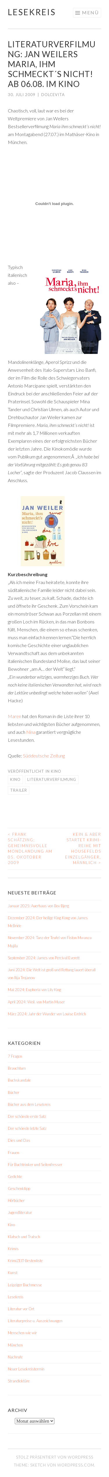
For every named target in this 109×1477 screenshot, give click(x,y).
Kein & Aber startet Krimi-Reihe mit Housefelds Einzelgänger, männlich (83, 848)
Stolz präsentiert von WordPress (54, 1457)
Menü (90, 12)
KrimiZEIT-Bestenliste (25, 1260)
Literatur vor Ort (21, 1308)
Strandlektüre (19, 1381)
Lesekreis (32, 12)
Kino (56, 771)
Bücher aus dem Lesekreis (29, 1104)
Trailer (18, 790)
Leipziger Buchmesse (25, 1285)
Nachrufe (15, 1357)
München (15, 1345)
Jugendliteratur (20, 1212)
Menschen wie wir (22, 1332)
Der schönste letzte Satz (27, 1128)
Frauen (13, 1152)
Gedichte (15, 1176)
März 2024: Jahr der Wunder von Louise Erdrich (47, 1014)
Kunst (12, 1272)
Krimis (13, 1248)
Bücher (13, 1092)
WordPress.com (75, 1465)
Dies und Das (19, 1140)
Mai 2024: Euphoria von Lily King (34, 989)
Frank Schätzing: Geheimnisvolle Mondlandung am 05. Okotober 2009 (30, 848)
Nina (30, 732)
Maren (14, 716)
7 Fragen (15, 1056)
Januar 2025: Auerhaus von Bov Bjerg (38, 905)
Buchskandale (19, 1080)
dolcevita (53, 94)
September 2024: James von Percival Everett (44, 957)
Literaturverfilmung (51, 779)
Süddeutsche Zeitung (44, 755)
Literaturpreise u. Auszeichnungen (35, 1320)
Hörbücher (16, 1200)
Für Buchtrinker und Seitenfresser (35, 1164)
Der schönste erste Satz (27, 1116)
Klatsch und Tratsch (24, 1236)
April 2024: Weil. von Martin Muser (36, 1002)
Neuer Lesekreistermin (26, 1369)
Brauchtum (17, 1068)
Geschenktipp (19, 1188)
